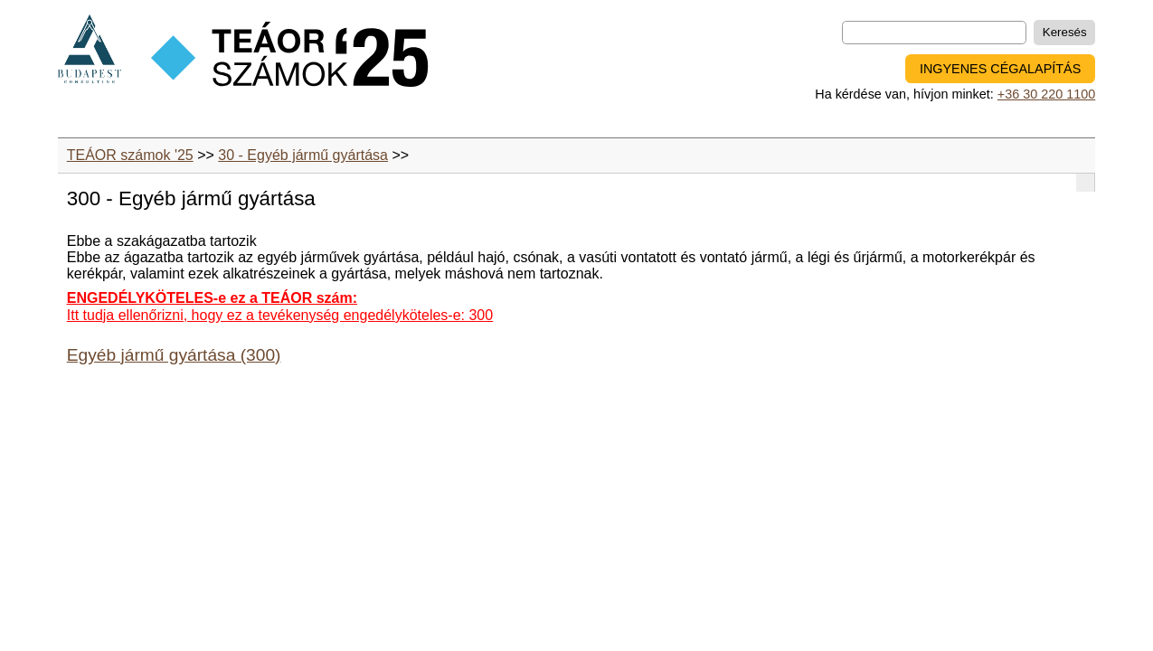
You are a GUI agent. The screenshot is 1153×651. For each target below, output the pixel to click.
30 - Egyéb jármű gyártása (303, 155)
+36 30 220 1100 (1046, 94)
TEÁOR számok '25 (130, 155)
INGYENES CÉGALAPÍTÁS (1000, 68)
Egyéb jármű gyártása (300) (174, 354)
